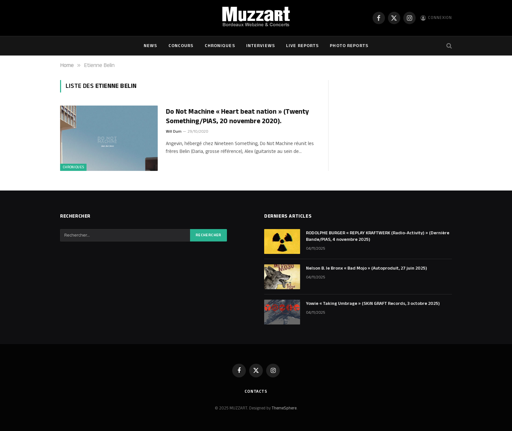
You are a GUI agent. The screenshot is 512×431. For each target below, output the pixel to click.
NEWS (150, 45)
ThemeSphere (284, 408)
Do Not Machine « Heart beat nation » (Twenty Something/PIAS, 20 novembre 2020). (237, 116)
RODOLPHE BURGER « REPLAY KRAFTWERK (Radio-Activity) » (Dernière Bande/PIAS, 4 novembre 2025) (377, 236)
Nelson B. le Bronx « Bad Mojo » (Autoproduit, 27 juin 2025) (366, 268)
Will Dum (174, 131)
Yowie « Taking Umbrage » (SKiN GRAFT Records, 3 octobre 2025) (373, 303)
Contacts (256, 391)
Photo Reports (349, 45)
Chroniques (220, 45)
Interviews (260, 45)
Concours (181, 45)
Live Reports (302, 45)
